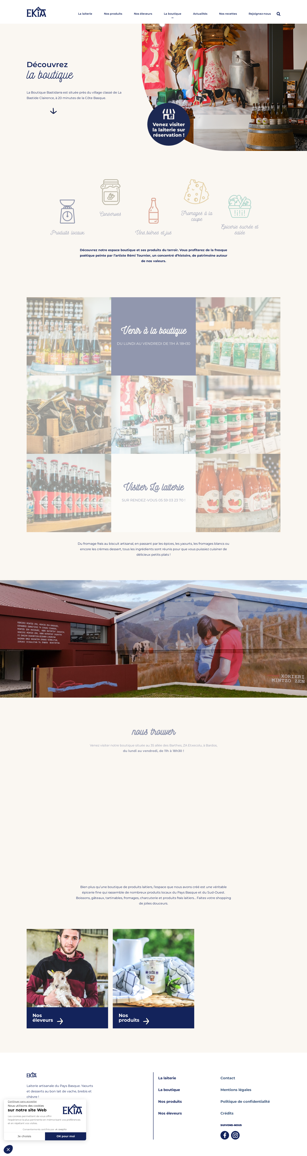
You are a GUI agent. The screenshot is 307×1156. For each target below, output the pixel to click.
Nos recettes (228, 13)
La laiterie (85, 13)
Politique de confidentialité (245, 1101)
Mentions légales (235, 1090)
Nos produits (113, 13)
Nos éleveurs (143, 13)
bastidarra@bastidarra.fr (43, 1107)
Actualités (200, 13)
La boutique (172, 13)
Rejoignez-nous (260, 13)
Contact (227, 1078)
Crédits (227, 1113)
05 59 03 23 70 (36, 1115)
